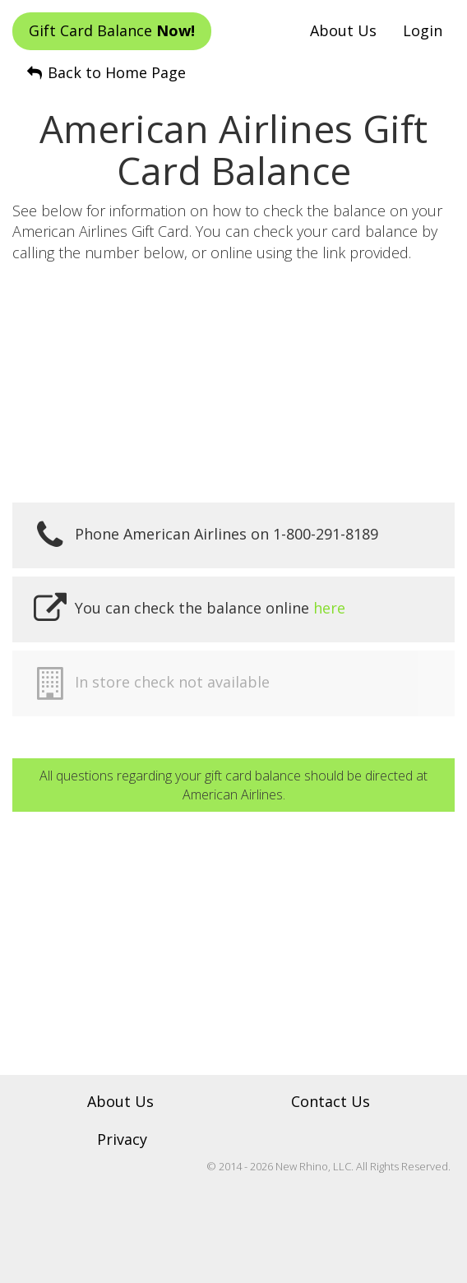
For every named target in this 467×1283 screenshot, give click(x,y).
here (329, 608)
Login (422, 30)
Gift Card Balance (112, 30)
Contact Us (330, 1101)
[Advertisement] (233, 383)
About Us (343, 30)
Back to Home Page (105, 72)
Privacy (122, 1139)
